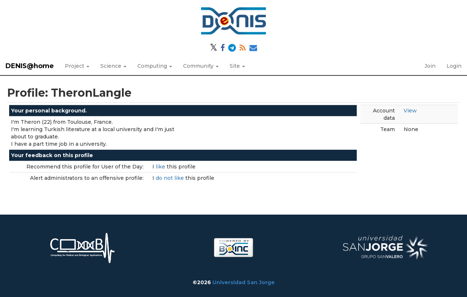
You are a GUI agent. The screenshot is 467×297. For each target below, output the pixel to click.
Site (237, 66)
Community (201, 66)
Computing (154, 66)
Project (77, 66)
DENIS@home (29, 66)
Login (454, 66)
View (410, 110)
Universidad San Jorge (243, 282)
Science (113, 66)
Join (430, 66)
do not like (170, 178)
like (161, 166)
